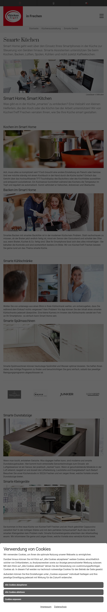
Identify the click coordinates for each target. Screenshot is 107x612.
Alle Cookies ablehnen (15, 592)
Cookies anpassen (13, 599)
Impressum (45, 606)
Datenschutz (60, 606)
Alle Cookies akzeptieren (16, 585)
